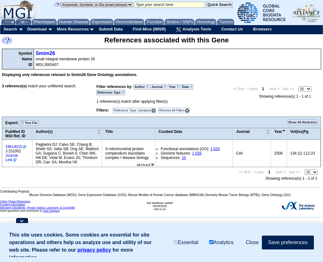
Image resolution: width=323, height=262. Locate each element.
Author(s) (44, 131)
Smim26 (45, 53)
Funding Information (12, 204)
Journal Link (11, 157)
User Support (51, 210)
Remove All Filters (172, 110)
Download (37, 29)
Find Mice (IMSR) (149, 29)
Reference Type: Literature (132, 110)
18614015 (13, 147)
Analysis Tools (193, 29)
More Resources (73, 29)
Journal (158, 87)
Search (10, 29)
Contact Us (232, 29)
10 (184, 158)
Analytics (221, 242)
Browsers (262, 29)
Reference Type (110, 92)
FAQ (28, 21)
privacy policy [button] (94, 250)
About (6, 21)
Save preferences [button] (288, 242)
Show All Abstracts (302, 122)
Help (17, 21)
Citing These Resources (15, 201)
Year (174, 87)
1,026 (215, 149)
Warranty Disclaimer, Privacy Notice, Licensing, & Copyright (37, 207)
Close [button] (252, 242)
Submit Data (111, 29)
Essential (186, 242)
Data (187, 87)
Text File (29, 123)
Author (141, 87)
